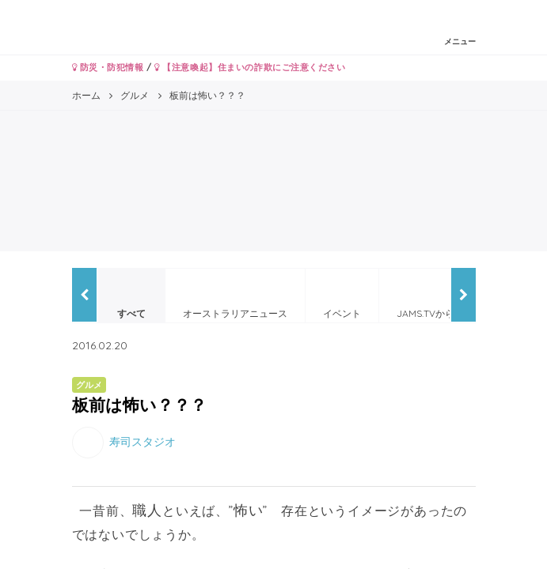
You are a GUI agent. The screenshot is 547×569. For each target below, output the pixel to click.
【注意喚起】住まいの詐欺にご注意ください (249, 67)
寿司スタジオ (142, 441)
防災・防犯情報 (108, 67)
